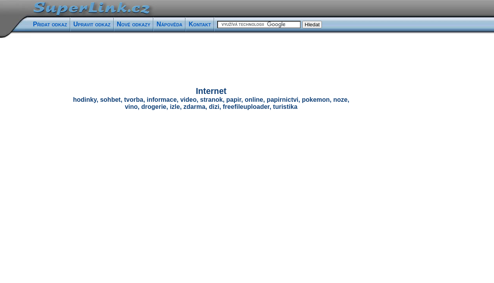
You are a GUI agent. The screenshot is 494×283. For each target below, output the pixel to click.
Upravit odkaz (92, 24)
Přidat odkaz (50, 24)
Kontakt (200, 24)
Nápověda (169, 24)
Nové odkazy (134, 24)
